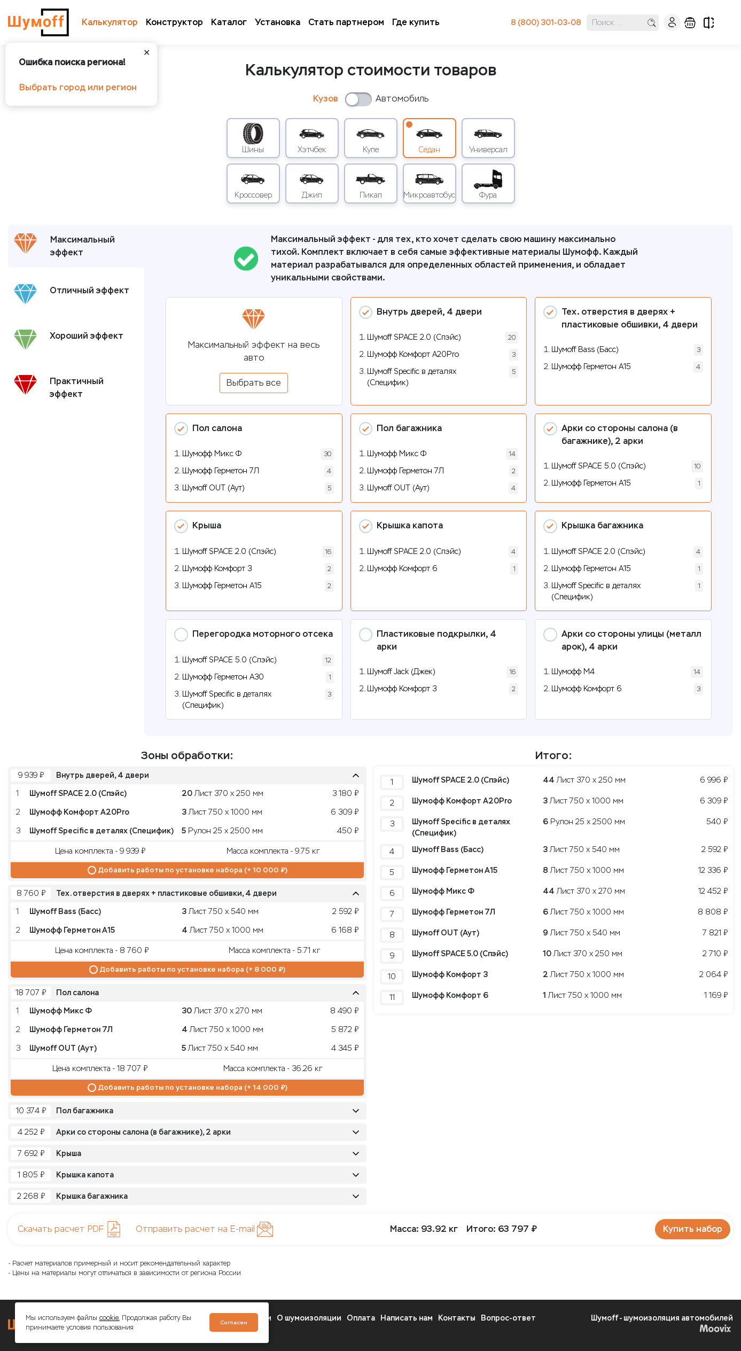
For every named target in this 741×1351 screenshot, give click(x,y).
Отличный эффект (71, 294)
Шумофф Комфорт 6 (402, 568)
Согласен (233, 1322)
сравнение (708, 22)
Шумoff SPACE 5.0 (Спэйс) (598, 466)
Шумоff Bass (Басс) (585, 349)
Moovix (715, 1328)
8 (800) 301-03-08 (546, 22)
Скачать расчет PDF (70, 1229)
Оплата (361, 1318)
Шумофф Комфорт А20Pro (413, 354)
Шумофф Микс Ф (211, 453)
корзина (690, 22)
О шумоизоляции (309, 1318)
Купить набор (692, 1229)
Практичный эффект (59, 387)
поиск (651, 22)
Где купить (416, 22)
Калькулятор (110, 22)
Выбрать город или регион (78, 87)
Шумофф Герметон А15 (591, 366)
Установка (277, 22)
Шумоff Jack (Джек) (401, 671)
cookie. (109, 1318)
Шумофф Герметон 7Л (220, 470)
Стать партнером (346, 22)
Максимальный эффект (64, 245)
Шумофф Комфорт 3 (217, 568)
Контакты (456, 1318)
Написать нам (406, 1318)
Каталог (229, 22)
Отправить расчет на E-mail (204, 1229)
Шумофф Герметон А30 (223, 677)
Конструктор (174, 22)
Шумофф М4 (573, 671)
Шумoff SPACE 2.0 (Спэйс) (414, 337)
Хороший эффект (68, 339)
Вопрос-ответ (508, 1318)
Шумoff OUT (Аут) (213, 488)
